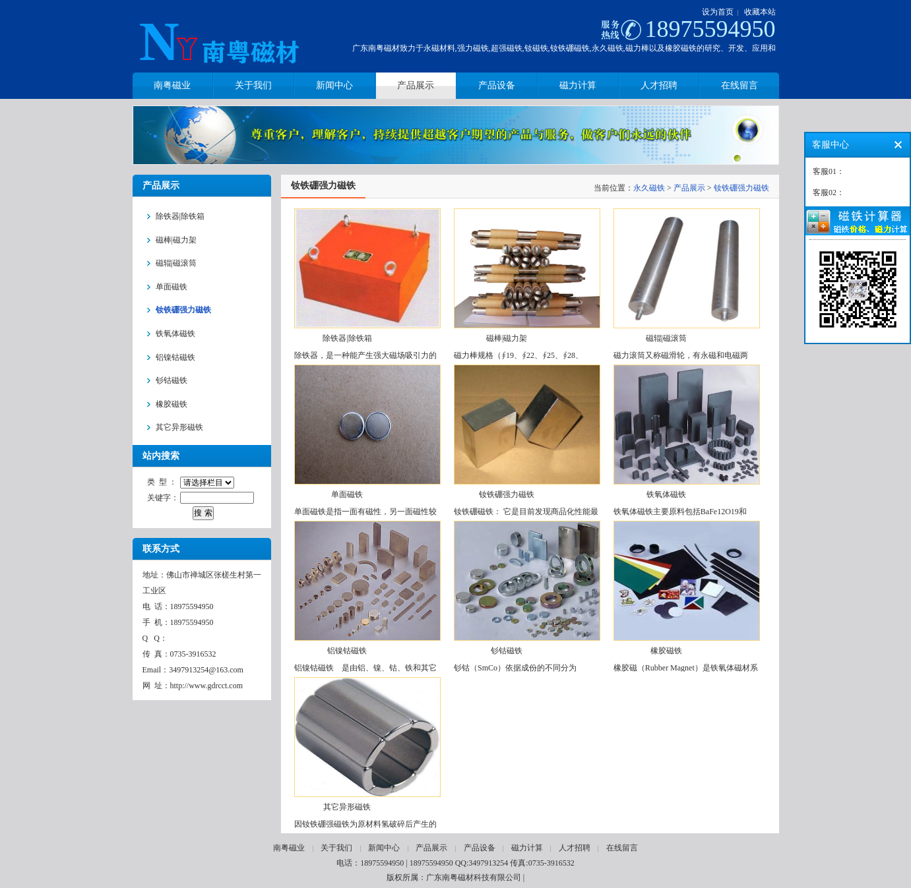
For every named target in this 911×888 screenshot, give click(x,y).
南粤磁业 (289, 847)
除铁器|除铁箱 (347, 338)
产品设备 (479, 847)
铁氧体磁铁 (666, 494)
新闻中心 (384, 847)
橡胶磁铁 (666, 650)
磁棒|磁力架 (506, 338)
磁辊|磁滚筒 (666, 338)
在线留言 (622, 847)
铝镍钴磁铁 (347, 650)
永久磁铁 (649, 187)
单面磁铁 (347, 494)
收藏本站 (760, 11)
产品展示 (689, 187)
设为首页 (718, 11)
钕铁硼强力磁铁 (741, 187)
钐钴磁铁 (506, 650)
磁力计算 (527, 847)
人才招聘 (574, 847)
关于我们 (336, 847)
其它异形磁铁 (347, 807)
